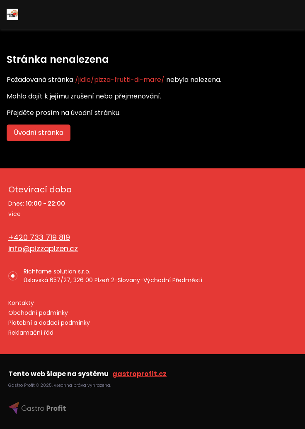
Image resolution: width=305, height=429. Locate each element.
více (14, 214)
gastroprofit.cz (139, 374)
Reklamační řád (30, 332)
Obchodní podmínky (38, 313)
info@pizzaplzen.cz (43, 248)
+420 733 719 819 (39, 237)
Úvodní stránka (38, 132)
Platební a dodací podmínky (49, 323)
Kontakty (21, 303)
